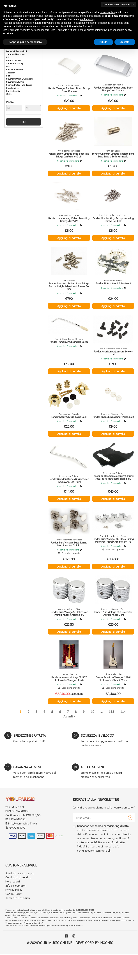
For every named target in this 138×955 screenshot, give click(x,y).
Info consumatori (15, 885)
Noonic (106, 942)
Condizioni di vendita (18, 877)
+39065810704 (17, 827)
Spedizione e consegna (19, 873)
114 (123, 712)
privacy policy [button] (107, 12)
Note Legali (12, 881)
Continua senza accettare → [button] (118, 4)
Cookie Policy (13, 894)
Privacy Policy (13, 889)
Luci (8, 67)
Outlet (9, 94)
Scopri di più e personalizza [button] (25, 42)
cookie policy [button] (87, 19)
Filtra (23, 122)
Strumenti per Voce (15, 54)
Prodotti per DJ (13, 60)
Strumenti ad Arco (15, 82)
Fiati (8, 76)
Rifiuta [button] (103, 42)
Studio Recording (14, 63)
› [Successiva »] (74, 716)
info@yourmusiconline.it (22, 823)
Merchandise (12, 88)
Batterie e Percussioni (16, 51)
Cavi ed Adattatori (15, 70)
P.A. (8, 57)
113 (111, 712)
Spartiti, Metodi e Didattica (19, 85)
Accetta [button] (124, 42)
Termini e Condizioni (18, 898)
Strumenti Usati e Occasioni (19, 79)
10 (92, 712)
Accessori (10, 73)
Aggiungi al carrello (69, 108)
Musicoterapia (13, 91)
